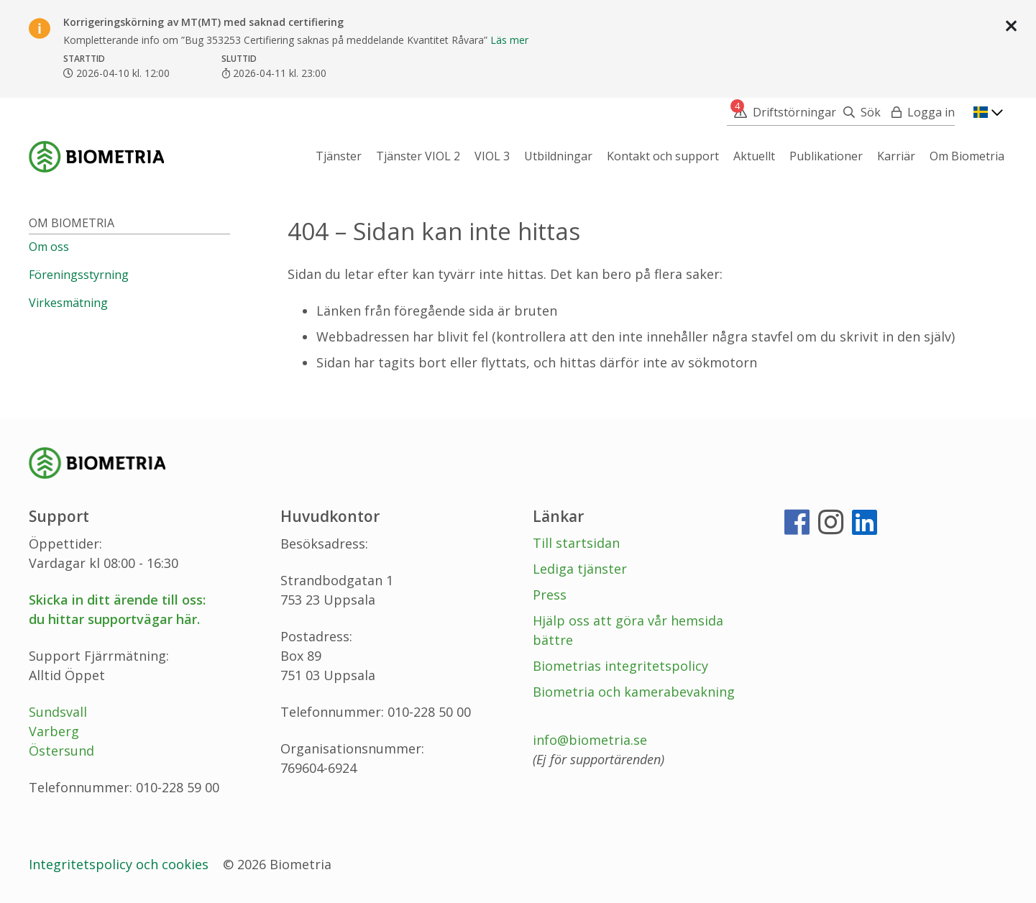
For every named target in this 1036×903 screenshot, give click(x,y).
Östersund (61, 750)
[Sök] (858, 112)
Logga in (931, 112)
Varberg (54, 731)
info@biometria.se (590, 739)
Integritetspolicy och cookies (120, 864)
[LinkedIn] (864, 527)
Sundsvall (58, 711)
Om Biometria (71, 223)
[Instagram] (830, 527)
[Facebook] (797, 527)
